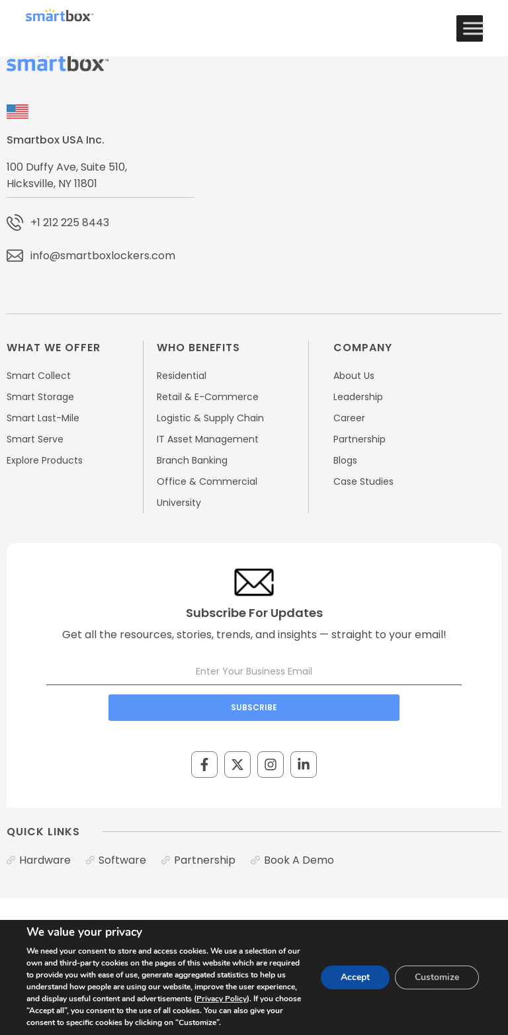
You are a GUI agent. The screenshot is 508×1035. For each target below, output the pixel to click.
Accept (355, 977)
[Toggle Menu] (473, 28)
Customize (437, 977)
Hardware (45, 860)
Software (122, 860)
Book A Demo (299, 860)
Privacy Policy (221, 998)
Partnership (204, 860)
